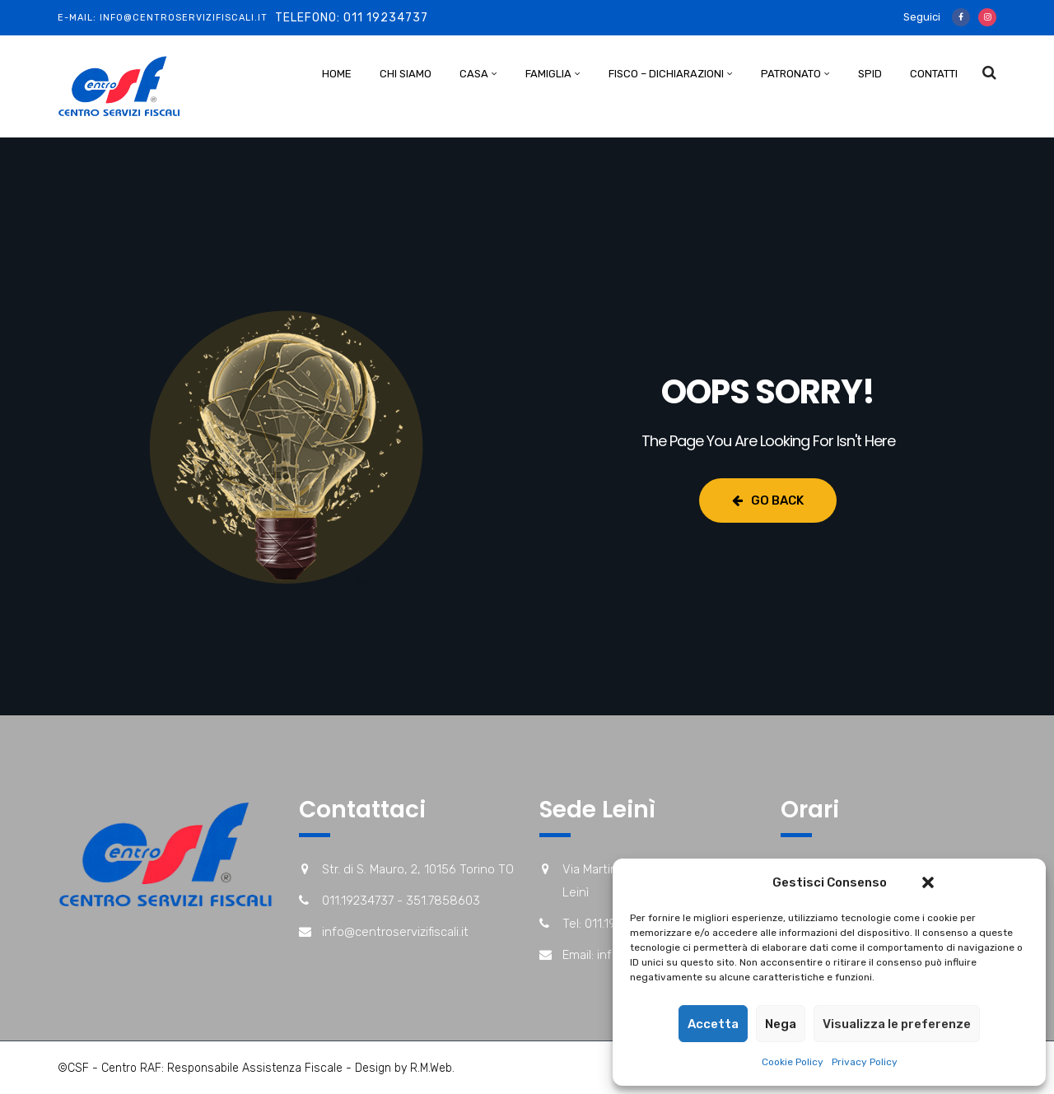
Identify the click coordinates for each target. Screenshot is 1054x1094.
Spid (870, 74)
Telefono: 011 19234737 (351, 18)
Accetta (713, 1024)
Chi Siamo (405, 74)
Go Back (768, 500)
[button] (928, 882)
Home (337, 74)
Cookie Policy (792, 1062)
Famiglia (548, 74)
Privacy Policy (865, 1062)
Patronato (791, 74)
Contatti (934, 74)
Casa (473, 74)
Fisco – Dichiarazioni (666, 74)
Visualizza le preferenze (897, 1024)
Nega (780, 1024)
